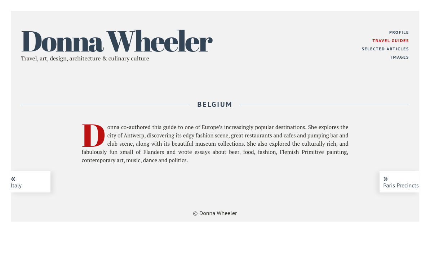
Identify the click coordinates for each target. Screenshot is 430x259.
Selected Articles (385, 48)
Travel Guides (390, 40)
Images (400, 57)
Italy (29, 180)
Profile (399, 32)
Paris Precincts (401, 180)
